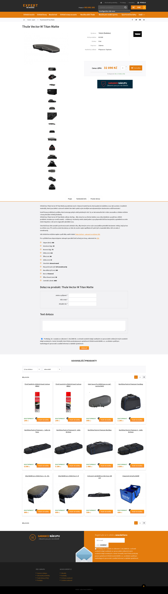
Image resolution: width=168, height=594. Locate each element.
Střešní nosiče (28, 14)
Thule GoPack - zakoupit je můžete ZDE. (87, 234)
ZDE (98, 238)
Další (142, 14)
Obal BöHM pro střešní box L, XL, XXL (37, 476)
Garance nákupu (42, 573)
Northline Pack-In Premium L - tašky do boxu (37, 431)
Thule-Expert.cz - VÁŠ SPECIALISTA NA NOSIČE (33, 6)
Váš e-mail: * (64, 300)
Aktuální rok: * (63, 304)
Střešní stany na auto (68, 14)
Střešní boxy (42, 14)
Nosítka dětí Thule (87, 14)
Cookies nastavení (66, 580)
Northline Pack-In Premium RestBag (99, 430)
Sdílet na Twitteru (136, 20)
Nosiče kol (53, 14)
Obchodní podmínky (111, 3)
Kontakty (132, 3)
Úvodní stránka (24, 20)
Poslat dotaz (95, 199)
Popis (70, 199)
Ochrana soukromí (66, 578)
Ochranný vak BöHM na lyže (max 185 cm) (99, 477)
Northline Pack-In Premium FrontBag (131, 384)
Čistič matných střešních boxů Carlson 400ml (68, 385)
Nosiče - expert (31, 20)
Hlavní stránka (101, 3)
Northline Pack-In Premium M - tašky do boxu (68, 431)
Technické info (81, 199)
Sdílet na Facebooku (132, 20)
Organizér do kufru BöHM (130, 476)
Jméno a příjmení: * (62, 295)
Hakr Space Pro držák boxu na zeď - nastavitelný (99, 385)
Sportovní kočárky (129, 14)
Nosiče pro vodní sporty (108, 14)
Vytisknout (144, 20)
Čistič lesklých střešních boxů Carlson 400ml (37, 385)
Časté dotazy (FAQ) (43, 578)
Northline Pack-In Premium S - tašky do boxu (131, 431)
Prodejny (123, 3)
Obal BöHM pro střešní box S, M (68, 476)
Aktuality (63, 573)
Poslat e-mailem (140, 20)
